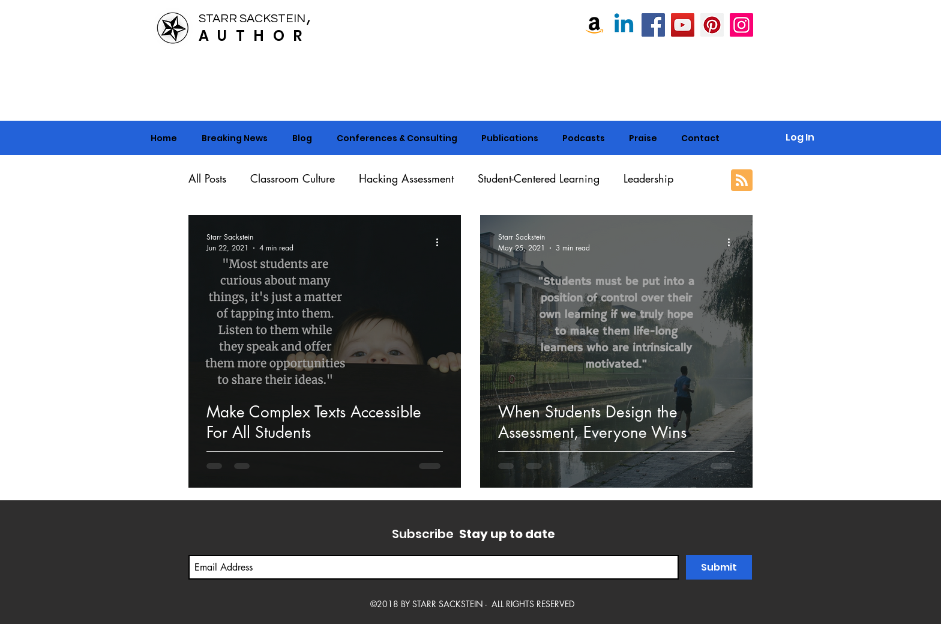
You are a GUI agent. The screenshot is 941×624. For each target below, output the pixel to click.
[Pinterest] (712, 25)
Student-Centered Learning (539, 178)
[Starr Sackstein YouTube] (682, 25)
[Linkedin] (624, 25)
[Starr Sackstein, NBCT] (653, 25)
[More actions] (441, 242)
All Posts (207, 178)
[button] (396, 138)
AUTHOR (254, 36)
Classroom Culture (292, 178)
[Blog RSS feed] (742, 180)
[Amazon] (594, 25)
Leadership (648, 178)
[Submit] (719, 567)
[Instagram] (741, 25)
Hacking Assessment (406, 178)
